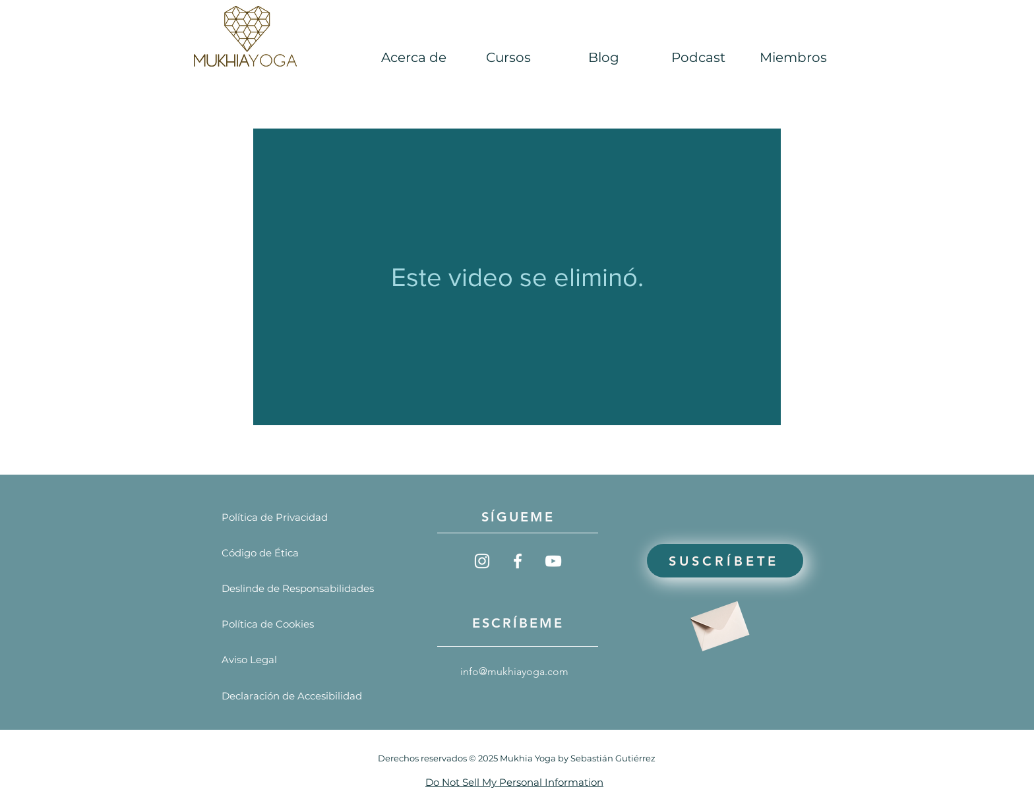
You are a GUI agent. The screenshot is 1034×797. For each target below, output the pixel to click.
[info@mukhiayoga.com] (518, 672)
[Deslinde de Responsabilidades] (298, 588)
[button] (698, 58)
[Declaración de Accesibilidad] (292, 696)
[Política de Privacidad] (275, 517)
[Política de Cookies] (268, 624)
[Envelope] (718, 621)
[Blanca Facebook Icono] (518, 561)
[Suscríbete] (725, 560)
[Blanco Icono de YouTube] (553, 561)
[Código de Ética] (260, 553)
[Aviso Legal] (260, 659)
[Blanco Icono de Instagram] (482, 561)
